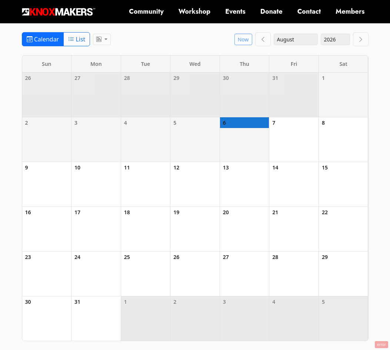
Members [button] (350, 11)
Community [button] (146, 11)
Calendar (43, 39)
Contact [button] (309, 11)
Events (235, 11)
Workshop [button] (194, 11)
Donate (271, 11)
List (76, 39)
